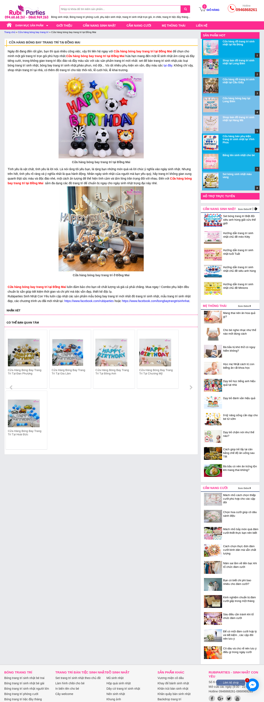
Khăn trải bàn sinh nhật (173, 688)
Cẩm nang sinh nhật (99, 25)
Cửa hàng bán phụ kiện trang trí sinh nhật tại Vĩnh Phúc (238, 139)
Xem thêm (243, 209)
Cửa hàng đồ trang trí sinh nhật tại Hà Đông (239, 43)
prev (11, 360)
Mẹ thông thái (173, 25)
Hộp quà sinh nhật (118, 683)
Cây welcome (64, 694)
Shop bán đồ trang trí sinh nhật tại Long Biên (238, 62)
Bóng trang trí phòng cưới (21, 694)
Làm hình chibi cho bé (70, 683)
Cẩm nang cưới (138, 25)
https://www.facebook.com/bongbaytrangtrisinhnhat (155, 301)
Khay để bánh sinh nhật (173, 683)
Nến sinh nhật (115, 694)
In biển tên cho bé (67, 688)
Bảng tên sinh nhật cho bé (239, 155)
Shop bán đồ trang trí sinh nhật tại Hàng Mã (238, 119)
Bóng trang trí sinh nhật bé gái (24, 683)
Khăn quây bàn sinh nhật (174, 694)
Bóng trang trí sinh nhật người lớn (26, 688)
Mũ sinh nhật (114, 678)
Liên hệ (202, 25)
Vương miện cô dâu (171, 678)
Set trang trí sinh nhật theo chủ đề (78, 678)
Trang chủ (9, 32)
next (191, 360)
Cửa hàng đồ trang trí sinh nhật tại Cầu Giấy (239, 81)
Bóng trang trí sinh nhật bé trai (24, 678)
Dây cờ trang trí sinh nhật (123, 688)
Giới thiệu (64, 25)
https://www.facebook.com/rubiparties (89, 301)
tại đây (168, 65)
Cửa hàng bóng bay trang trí (33, 32)
